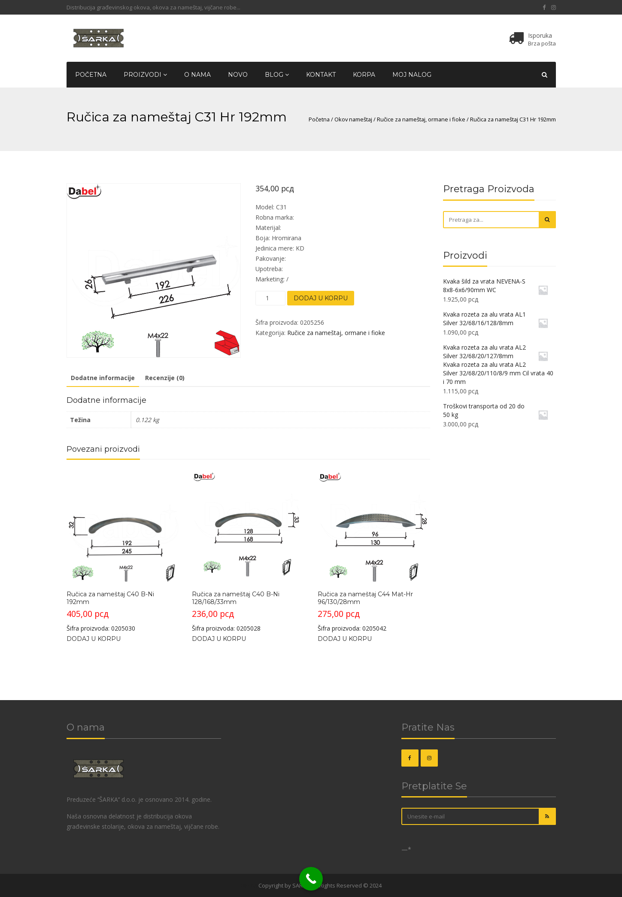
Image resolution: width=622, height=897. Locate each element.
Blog (277, 75)
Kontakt (321, 75)
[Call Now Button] (311, 879)
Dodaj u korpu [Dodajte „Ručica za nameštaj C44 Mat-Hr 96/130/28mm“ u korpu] (345, 639)
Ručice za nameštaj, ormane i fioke (421, 119)
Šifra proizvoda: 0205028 (248, 551)
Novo (238, 75)
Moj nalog (411, 75)
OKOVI (248, 885)
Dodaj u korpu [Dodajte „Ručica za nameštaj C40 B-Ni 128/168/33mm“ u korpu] (219, 639)
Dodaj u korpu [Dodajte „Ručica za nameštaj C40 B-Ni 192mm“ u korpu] (94, 639)
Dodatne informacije (103, 378)
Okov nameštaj (353, 119)
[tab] (103, 378)
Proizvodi (145, 75)
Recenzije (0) (165, 378)
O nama (197, 75)
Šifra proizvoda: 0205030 (123, 551)
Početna (90, 75)
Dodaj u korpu (321, 298)
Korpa (364, 75)
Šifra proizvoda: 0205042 (374, 551)
